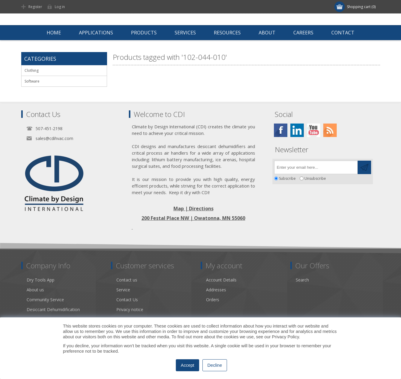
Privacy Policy (285, 336)
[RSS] (330, 130)
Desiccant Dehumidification (53, 309)
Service (123, 290)
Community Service (45, 299)
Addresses (216, 290)
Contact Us (127, 299)
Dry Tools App (40, 280)
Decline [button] (215, 365)
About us (35, 290)
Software (32, 81)
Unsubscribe (315, 178)
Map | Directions (193, 208)
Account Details (221, 280)
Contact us (126, 280)
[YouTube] (313, 130)
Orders (212, 299)
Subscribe (287, 178)
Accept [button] (187, 365)
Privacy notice (129, 309)
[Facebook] (280, 130)
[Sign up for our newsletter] (316, 167)
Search (302, 280)
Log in (60, 6)
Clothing (32, 70)
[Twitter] (297, 130)
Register (35, 6)
